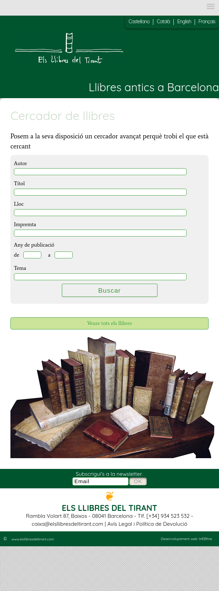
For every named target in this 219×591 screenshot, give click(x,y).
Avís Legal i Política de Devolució (147, 524)
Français (206, 21)
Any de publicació (34, 244)
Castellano (139, 21)
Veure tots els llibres (109, 323)
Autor (20, 163)
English (184, 21)
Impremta (25, 224)
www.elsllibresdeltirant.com (32, 539)
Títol (19, 183)
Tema (20, 268)
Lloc (19, 203)
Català (163, 21)
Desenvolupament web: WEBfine (186, 539)
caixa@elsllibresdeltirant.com (67, 524)
